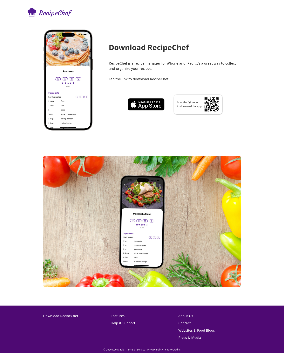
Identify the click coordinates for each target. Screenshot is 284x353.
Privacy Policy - (156, 349)
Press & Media (189, 337)
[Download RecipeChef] (175, 107)
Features (118, 316)
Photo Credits (172, 349)
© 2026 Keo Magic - (114, 349)
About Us (185, 316)
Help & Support (123, 323)
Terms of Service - (136, 349)
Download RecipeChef (60, 316)
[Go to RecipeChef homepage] (53, 13)
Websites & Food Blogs (196, 330)
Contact (184, 323)
